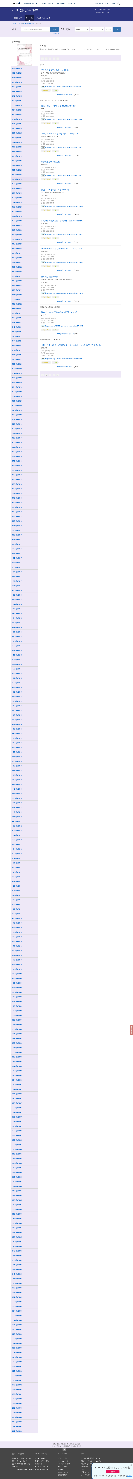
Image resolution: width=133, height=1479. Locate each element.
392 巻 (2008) (17, 1043)
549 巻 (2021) (17, 318)
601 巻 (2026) (17, 77)
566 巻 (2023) (17, 239)
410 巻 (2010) (17, 960)
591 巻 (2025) (17, 124)
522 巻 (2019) (17, 442)
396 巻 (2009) (17, 1024)
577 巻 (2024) (17, 188)
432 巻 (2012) (17, 858)
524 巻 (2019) (17, 433)
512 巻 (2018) (17, 489)
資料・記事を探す (30, 3)
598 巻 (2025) (17, 91)
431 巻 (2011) (17, 863)
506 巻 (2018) (17, 516)
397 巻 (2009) (17, 1020)
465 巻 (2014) (17, 706)
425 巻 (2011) (17, 890)
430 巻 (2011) (17, 867)
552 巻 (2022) (17, 304)
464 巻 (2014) (17, 710)
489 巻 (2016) (17, 595)
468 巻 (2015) (17, 692)
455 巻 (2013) (17, 752)
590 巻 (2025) (17, 128)
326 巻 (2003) (17, 1348)
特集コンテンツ (63, 1472)
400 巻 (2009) (17, 1006)
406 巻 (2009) (17, 978)
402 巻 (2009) (17, 997)
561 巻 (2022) (17, 262)
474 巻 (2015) (17, 664)
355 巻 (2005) (17, 1214)
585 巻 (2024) (17, 151)
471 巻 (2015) (17, 678)
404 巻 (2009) (17, 987)
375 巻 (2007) (17, 1121)
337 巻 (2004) (17, 1297)
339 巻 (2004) (17, 1288)
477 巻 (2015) (17, 650)
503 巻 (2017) (17, 530)
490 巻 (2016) (17, 590)
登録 (113, 1471)
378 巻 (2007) (17, 1108)
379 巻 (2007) (17, 1103)
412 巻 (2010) (17, 951)
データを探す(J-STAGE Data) (23, 1469)
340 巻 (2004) (17, 1283)
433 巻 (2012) (17, 854)
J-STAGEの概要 (40, 1458)
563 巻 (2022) (17, 253)
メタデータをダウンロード (92, 49)
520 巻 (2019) (17, 452)
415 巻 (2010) (17, 937)
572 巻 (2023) (17, 211)
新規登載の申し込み (42, 1469)
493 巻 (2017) (17, 576)
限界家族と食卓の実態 (50, 161)
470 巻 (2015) (17, 683)
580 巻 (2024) (17, 174)
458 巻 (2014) (17, 738)
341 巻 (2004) (17, 1278)
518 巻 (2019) (17, 461)
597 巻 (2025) (17, 96)
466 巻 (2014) (17, 701)
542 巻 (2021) (17, 350)
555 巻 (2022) (17, 290)
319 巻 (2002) (17, 1380)
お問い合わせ (85, 1472)
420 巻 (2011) (17, 914)
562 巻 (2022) (17, 258)
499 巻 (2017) (17, 549)
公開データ (39, 1464)
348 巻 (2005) (17, 1246)
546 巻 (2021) (17, 332)
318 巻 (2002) (17, 1385)
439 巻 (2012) (17, 826)
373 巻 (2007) (17, 1131)
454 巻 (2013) (17, 756)
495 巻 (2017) (17, 567)
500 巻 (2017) (17, 544)
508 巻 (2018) (17, 507)
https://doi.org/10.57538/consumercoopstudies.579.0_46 (64, 293)
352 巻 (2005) (17, 1228)
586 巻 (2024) (17, 147)
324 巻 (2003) (17, 1357)
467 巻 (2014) (17, 696)
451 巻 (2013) (17, 770)
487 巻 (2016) (17, 604)
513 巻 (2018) (17, 484)
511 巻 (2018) (17, 493)
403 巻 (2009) (17, 992)
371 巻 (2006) (17, 1140)
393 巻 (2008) (17, 1038)
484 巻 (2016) (17, 618)
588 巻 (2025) (17, 138)
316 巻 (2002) (17, 1394)
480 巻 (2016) (17, 636)
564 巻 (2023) (17, 248)
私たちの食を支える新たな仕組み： (56, 70)
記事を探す (16, 1466)
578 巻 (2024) (17, 184)
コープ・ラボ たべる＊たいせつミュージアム (60, 133)
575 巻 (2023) (17, 198)
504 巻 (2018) (17, 526)
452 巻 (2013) (17, 766)
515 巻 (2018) (17, 475)
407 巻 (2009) (17, 974)
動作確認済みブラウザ (88, 1466)
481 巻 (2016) (17, 632)
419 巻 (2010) (17, 918)
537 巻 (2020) (17, 373)
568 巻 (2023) (17, 230)
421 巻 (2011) (17, 909)
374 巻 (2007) (17, 1126)
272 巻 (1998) (17, 1408)
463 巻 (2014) (17, 715)
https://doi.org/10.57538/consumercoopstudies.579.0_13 (64, 175)
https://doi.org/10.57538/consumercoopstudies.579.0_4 (63, 119)
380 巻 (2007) (17, 1098)
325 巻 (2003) (17, 1352)
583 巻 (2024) (17, 161)
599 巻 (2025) (17, 87)
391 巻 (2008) (17, 1048)
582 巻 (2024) (17, 165)
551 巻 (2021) (17, 308)
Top (64, 1449)
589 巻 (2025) (17, 133)
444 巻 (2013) (17, 803)
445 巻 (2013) (17, 798)
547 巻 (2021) (17, 327)
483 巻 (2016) (17, 623)
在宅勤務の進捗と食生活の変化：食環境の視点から (62, 220)
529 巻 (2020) (17, 410)
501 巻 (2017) (17, 539)
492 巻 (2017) (17, 581)
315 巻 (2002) (17, 1399)
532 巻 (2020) (17, 396)
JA (113, 3)
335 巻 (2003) (17, 1306)
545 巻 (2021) (17, 336)
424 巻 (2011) (17, 895)
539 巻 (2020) (17, 364)
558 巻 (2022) (17, 276)
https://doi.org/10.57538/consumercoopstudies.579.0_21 (64, 206)
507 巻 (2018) (17, 512)
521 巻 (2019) (17, 447)
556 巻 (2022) (17, 285)
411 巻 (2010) (17, 955)
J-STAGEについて (46, 3)
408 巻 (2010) (17, 969)
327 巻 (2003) (17, 1343)
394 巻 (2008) (17, 1034)
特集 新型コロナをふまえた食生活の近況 (58, 105)
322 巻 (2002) (17, 1366)
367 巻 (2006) (17, 1158)
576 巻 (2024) (17, 193)
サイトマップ (85, 1475)
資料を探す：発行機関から (21, 1464)
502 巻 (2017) (17, 535)
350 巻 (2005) (17, 1237)
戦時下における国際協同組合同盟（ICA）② (59, 312)
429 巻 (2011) (17, 872)
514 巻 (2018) (17, 479)
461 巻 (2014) (17, 724)
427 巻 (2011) (17, 881)
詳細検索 (56, 33)
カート (107, 3)
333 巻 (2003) (17, 1315)
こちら (129, 1476)
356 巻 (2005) (17, 1209)
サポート (71, 3)
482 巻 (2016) (17, 627)
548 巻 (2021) (17, 322)
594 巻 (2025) (17, 110)
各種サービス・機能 (42, 1461)
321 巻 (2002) (17, 1371)
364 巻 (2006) (17, 1172)
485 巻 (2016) (17, 613)
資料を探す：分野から (19, 1461)
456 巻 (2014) (17, 747)
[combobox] (82, 29)
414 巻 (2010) (17, 941)
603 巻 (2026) (17, 68)
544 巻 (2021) (17, 341)
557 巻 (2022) (17, 281)
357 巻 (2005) (17, 1205)
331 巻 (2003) (17, 1325)
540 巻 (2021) (17, 359)
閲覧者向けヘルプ (87, 1464)
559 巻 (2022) (17, 271)
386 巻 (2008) (17, 1071)
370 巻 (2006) (17, 1145)
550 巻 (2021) (17, 313)
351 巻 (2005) (17, 1232)
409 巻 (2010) (17, 964)
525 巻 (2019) (17, 429)
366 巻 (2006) (17, 1163)
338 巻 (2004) (17, 1292)
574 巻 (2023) (17, 202)
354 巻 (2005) (17, 1218)
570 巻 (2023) (17, 221)
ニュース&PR (60, 3)
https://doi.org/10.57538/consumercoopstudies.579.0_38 (64, 262)
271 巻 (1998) (17, 1412)
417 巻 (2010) (17, 927)
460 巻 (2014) (17, 729)
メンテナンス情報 (64, 1464)
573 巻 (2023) (17, 207)
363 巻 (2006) (17, 1177)
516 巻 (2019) (17, 470)
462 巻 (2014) (17, 720)
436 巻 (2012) (17, 840)
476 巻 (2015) (17, 655)
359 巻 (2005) (17, 1195)
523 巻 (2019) (17, 438)
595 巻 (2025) (17, 105)
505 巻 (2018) (17, 521)
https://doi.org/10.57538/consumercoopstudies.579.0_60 (64, 359)
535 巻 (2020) (17, 382)
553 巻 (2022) (17, 299)
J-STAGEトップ (17, 23)
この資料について (43, 18)
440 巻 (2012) (17, 821)
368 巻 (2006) (17, 1154)
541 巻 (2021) (17, 355)
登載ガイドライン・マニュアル (91, 1461)
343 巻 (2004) (17, 1269)
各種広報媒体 (62, 1475)
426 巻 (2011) (17, 886)
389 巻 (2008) (17, 1057)
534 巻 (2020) (17, 387)
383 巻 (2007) (17, 1084)
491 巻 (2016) (17, 586)
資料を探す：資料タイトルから (22, 1458)
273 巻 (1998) (17, 1403)
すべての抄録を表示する (112, 49)
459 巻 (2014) (17, 733)
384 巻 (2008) (17, 1080)
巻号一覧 (29, 18)
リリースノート (63, 1461)
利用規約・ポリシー (42, 1466)
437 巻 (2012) (17, 835)
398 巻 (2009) (17, 1015)
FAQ (82, 1469)
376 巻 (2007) (17, 1117)
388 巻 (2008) (17, 1061)
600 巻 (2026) (17, 82)
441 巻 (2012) (17, 817)
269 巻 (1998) (17, 1422)
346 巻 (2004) (17, 1255)
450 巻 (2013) (17, 775)
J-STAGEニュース (64, 1469)
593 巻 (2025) (17, 114)
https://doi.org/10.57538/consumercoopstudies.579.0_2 (63, 86)
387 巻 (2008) (17, 1066)
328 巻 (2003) (17, 1339)
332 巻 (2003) (17, 1320)
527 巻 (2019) (17, 419)
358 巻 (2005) (17, 1200)
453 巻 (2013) (17, 761)
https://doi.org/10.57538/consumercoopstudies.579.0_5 (63, 147)
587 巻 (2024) (17, 142)
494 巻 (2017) (17, 572)
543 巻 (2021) (17, 345)
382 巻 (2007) (17, 1089)
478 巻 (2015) (17, 646)
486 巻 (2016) (17, 609)
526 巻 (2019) (17, 424)
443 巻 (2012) (17, 807)
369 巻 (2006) (17, 1149)
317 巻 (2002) (17, 1389)
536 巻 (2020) (17, 378)
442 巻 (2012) (17, 812)
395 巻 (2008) (17, 1029)
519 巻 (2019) (17, 456)
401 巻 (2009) (17, 1001)
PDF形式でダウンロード (65, 95)
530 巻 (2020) (17, 405)
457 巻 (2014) (17, 743)
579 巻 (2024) (17, 179)
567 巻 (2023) (17, 235)
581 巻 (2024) (17, 170)
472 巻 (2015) (17, 673)
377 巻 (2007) (17, 1112)
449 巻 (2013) (17, 780)
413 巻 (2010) (17, 946)
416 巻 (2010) (17, 932)
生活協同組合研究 (28, 23)
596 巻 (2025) (17, 101)
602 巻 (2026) (17, 73)
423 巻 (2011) (17, 900)
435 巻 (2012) (17, 844)
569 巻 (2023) (17, 225)
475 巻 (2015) (17, 659)
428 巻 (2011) (17, 877)
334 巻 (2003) (17, 1311)
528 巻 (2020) (17, 415)
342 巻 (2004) (17, 1274)
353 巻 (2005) (17, 1223)
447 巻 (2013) (17, 789)
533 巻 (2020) (17, 392)
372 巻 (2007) (17, 1135)
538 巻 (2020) (17, 368)
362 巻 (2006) (17, 1181)
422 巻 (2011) (17, 904)
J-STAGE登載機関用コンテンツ (91, 1458)
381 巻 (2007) (17, 1094)
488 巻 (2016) (17, 599)
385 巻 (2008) (17, 1075)
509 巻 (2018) (17, 502)
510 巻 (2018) (17, 498)
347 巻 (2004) (17, 1251)
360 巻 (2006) (17, 1191)
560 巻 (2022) (17, 267)
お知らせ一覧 (62, 1458)
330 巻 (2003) (17, 1329)
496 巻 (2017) (17, 562)
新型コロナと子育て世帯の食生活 (55, 189)
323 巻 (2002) (17, 1362)
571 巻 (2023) (17, 216)
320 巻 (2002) (17, 1375)
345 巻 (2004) (17, 1260)
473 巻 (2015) (17, 669)
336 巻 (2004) (17, 1302)
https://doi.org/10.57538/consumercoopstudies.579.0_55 (64, 326)
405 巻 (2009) (17, 983)
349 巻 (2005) (17, 1242)
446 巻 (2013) (17, 793)
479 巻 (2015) (17, 641)
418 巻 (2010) (17, 923)
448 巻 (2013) (17, 784)
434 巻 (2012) (17, 849)
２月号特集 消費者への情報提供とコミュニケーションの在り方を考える (71, 345)
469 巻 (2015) (17, 687)
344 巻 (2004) (17, 1265)
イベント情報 (62, 1466)
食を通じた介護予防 (49, 276)
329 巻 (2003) (17, 1334)
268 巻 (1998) (17, 1426)
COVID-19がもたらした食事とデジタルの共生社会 (61, 248)
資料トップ (17, 18)
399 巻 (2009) (17, 1011)
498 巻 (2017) (17, 553)
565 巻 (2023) (17, 244)
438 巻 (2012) (17, 830)
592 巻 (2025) (17, 119)
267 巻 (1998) (17, 1431)
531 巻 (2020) (17, 401)
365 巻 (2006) (17, 1168)
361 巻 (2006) (17, 1186)
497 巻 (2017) (17, 558)
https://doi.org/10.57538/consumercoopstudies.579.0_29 (64, 234)
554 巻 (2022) (17, 295)
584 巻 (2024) (17, 156)
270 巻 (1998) (17, 1417)
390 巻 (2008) (17, 1052)
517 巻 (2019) (17, 465)
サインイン (99, 3)
